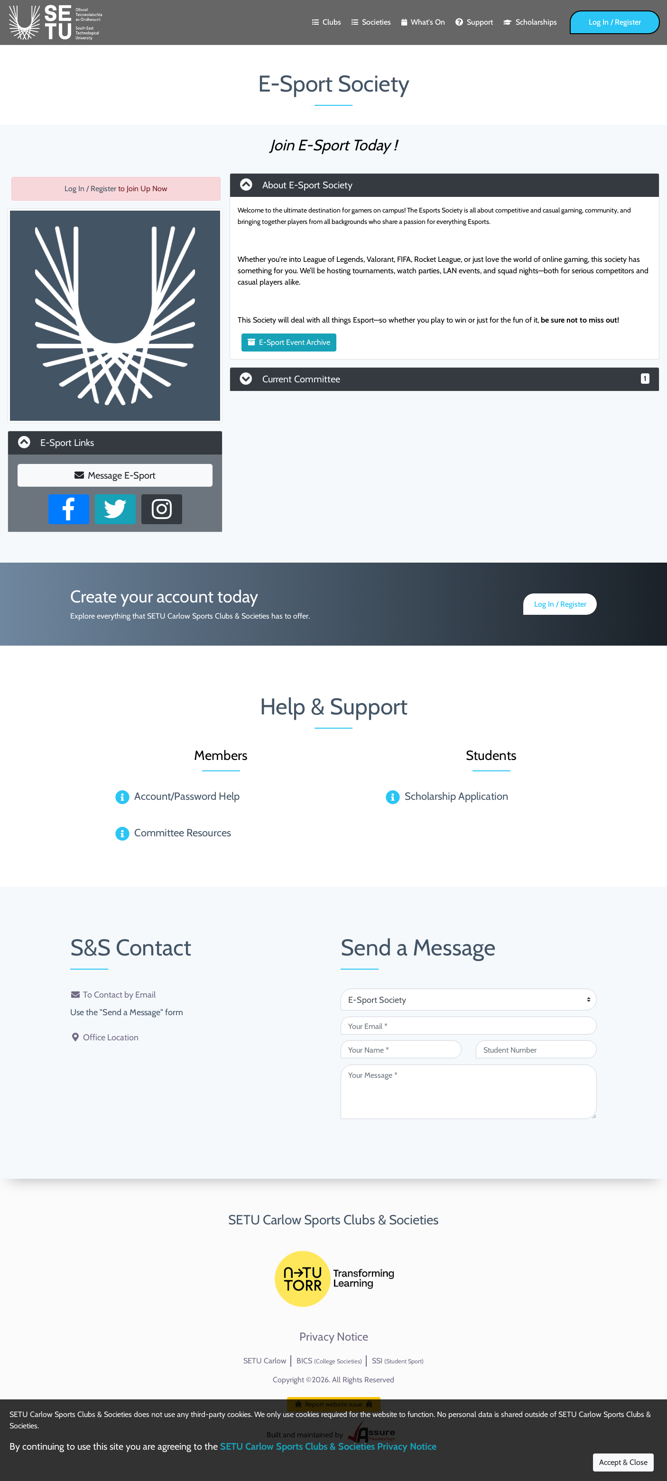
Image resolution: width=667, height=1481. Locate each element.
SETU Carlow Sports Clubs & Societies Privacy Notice (328, 1446)
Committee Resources (182, 832)
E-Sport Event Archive (289, 342)
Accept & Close (623, 1462)
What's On (423, 22)
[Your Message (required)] (469, 1091)
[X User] (115, 509)
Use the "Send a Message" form (126, 1012)
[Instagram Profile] (161, 509)
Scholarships (530, 22)
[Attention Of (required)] (469, 999)
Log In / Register (615, 22)
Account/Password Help (187, 796)
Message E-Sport (115, 475)
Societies (371, 22)
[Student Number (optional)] (536, 1049)
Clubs (326, 22)
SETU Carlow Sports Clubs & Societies (333, 1220)
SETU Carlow (265, 1360)
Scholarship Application (456, 796)
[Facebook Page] (68, 509)
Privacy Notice (333, 1336)
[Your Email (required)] (469, 1026)
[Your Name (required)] (401, 1049)
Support (474, 22)
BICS (329, 1360)
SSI (398, 1360)
